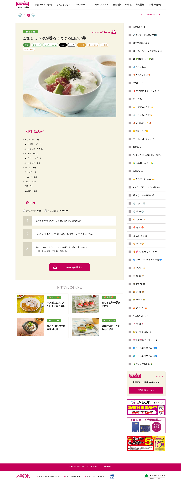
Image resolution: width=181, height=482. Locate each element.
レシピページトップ (152, 15)
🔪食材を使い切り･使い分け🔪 (147, 155)
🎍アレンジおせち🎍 (143, 364)
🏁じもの (137, 99)
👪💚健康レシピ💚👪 (143, 59)
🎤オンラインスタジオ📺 (145, 35)
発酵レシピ (138, 83)
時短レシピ (138, 147)
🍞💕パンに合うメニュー (145, 252)
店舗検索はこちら (146, 390)
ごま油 (104, 45)
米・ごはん (93, 45)
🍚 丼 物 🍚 (30, 32)
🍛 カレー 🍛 (54, 297)
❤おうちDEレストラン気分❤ (146, 187)
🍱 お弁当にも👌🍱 (142, 123)
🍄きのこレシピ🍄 (142, 75)
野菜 (26, 45)
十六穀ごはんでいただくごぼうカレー (56, 306)
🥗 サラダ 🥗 (139, 300)
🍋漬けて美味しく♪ (142, 332)
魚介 (63, 45)
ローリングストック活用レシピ (147, 51)
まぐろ (72, 45)
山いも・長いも (50, 45)
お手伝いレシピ (140, 171)
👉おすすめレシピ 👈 (143, 107)
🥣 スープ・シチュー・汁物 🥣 (147, 260)
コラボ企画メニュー (142, 43)
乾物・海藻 (28, 49)
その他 (81, 45)
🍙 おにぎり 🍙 (109, 321)
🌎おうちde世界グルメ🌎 (145, 356)
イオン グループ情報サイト (49, 476)
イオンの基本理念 (73, 476)
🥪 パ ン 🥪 (138, 243)
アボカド (36, 45)
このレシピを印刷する (72, 267)
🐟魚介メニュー (140, 67)
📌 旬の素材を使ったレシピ (146, 91)
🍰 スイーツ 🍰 (140, 308)
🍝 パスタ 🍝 (139, 268)
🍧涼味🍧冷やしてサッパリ (146, 340)
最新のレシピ (139, 27)
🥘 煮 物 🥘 (138, 292)
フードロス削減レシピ (143, 139)
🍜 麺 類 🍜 (138, 276)
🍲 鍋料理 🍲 (139, 284)
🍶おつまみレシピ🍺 (143, 115)
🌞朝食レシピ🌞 (140, 131)
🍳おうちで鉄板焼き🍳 (144, 195)
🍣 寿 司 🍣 (108, 297)
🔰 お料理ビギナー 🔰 (143, 163)
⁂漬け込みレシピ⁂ (141, 316)
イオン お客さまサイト (95, 476)
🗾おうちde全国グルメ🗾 (145, 348)
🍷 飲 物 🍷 (138, 324)
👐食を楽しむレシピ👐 (144, 179)
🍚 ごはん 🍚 (54, 321)
